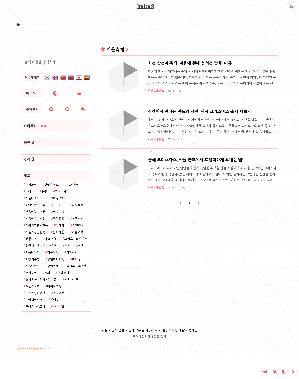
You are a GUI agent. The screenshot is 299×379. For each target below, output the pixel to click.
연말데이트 (51, 185)
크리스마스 (62, 191)
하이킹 (76, 259)
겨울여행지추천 (35, 212)
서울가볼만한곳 (35, 232)
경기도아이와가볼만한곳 (40, 279)
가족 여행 (50, 239)
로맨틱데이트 (34, 300)
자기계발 (58, 306)
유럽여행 (53, 266)
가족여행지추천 (35, 218)
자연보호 (56, 300)
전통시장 (31, 239)
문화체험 (58, 232)
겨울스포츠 (32, 286)
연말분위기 (65, 273)
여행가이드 (71, 279)
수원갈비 (31, 273)
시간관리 (58, 205)
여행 (81, 246)
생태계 (60, 225)
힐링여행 (58, 212)
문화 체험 (72, 185)
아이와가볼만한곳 (36, 225)
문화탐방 (77, 205)
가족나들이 (32, 252)
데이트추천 (54, 286)
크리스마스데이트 (75, 239)
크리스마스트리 (35, 306)
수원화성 (31, 185)
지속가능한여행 (35, 293)
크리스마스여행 (76, 266)
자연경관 (78, 225)
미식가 (29, 191)
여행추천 (77, 218)
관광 (44, 191)
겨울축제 (58, 198)
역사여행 (58, 293)
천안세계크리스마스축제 (41, 246)
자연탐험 (72, 252)
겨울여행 (77, 232)
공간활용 (58, 218)
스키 (67, 246)
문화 (47, 273)
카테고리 (35, 126)
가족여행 (53, 252)
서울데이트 (32, 266)
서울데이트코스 (35, 198)
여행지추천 (32, 259)
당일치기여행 (55, 259)
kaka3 (145, 7)
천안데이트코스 (35, 205)
